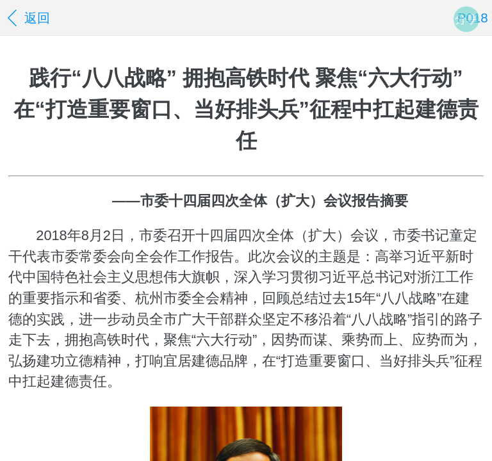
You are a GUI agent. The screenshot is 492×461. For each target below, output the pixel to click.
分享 (466, 19)
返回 (27, 18)
